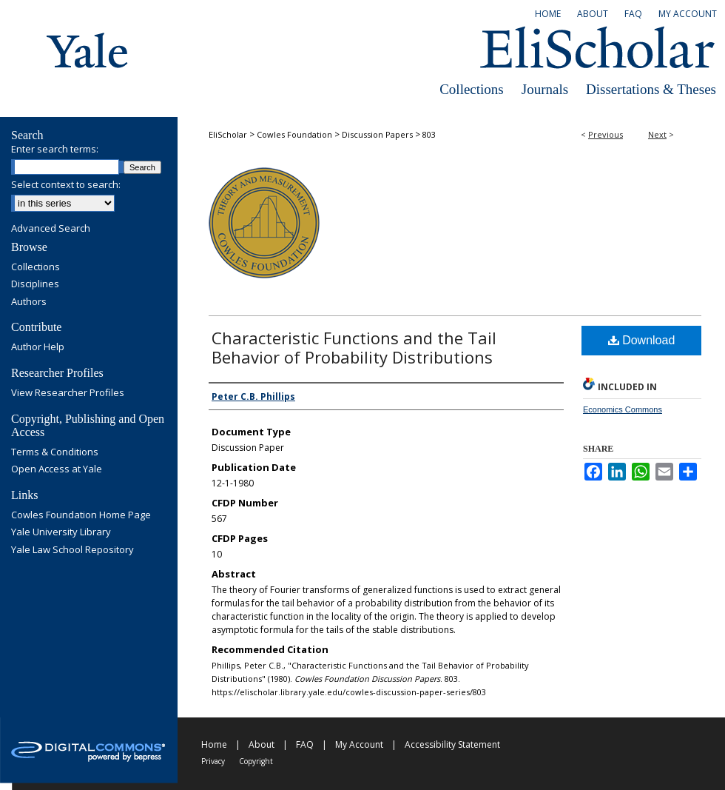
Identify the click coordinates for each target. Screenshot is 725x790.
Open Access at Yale (56, 469)
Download (641, 340)
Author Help (37, 347)
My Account (359, 744)
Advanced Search (50, 228)
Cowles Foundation (294, 134)
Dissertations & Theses (651, 89)
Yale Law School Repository (72, 550)
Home (214, 744)
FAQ (305, 744)
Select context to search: (66, 184)
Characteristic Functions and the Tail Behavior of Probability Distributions (354, 347)
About (261, 744)
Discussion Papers (377, 134)
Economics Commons (622, 409)
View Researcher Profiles (67, 393)
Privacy (213, 761)
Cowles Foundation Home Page (81, 515)
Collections (471, 89)
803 (429, 134)
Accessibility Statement (452, 744)
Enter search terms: (54, 148)
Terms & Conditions (54, 452)
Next (657, 134)
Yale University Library (61, 532)
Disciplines (35, 284)
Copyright (256, 761)
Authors (29, 302)
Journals (545, 89)
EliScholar (228, 134)
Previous (605, 134)
